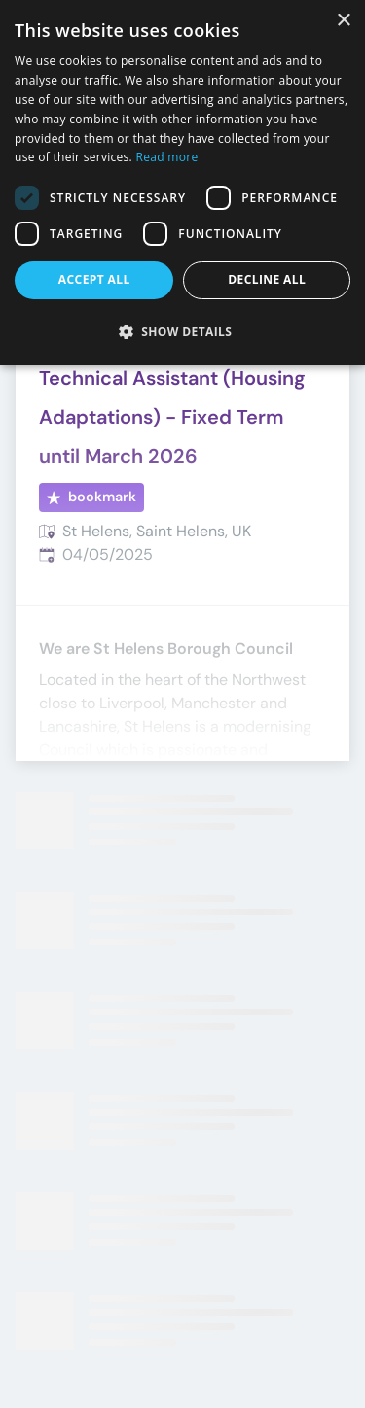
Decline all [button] (267, 279)
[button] (182, 331)
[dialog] (182, 182)
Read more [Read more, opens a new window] (167, 157)
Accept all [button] (94, 279)
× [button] (343, 21)
